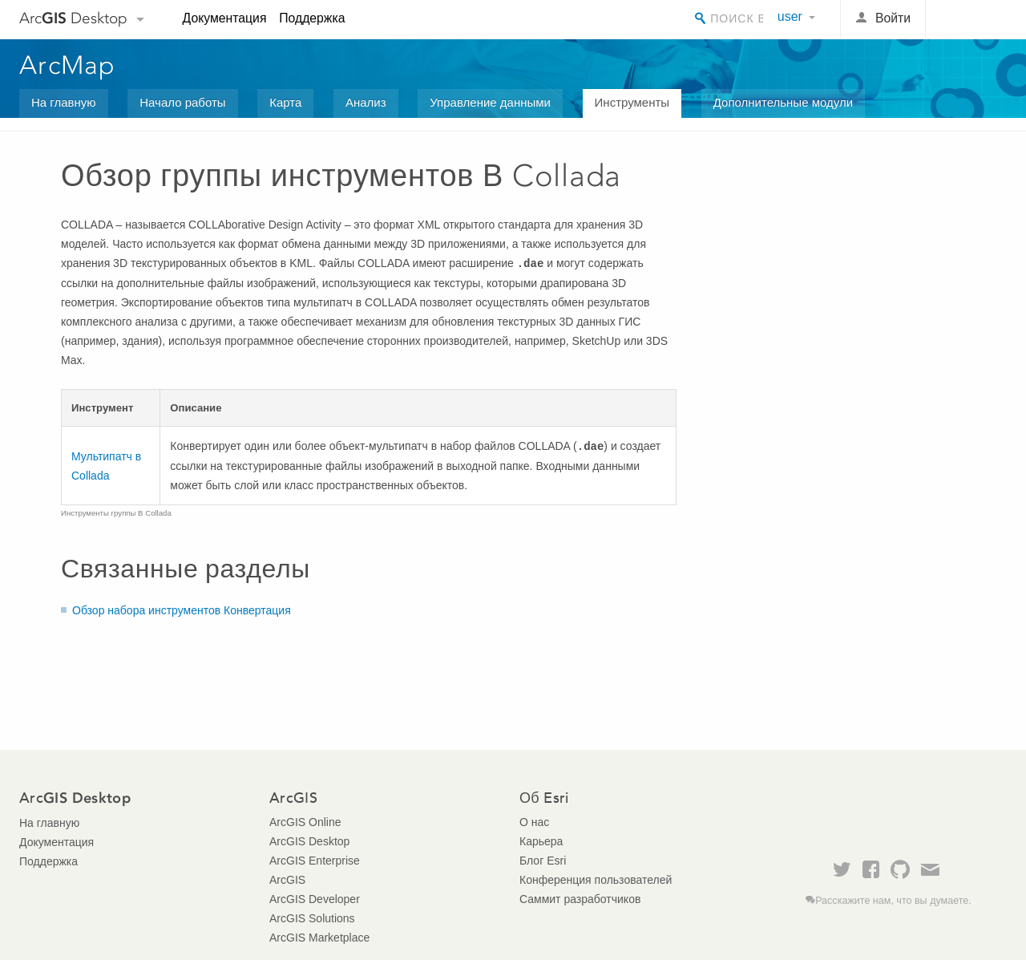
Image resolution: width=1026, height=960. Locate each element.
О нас (534, 822)
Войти (893, 18)
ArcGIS (287, 879)
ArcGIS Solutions (312, 918)
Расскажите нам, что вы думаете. (893, 900)
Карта (285, 102)
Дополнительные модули (783, 102)
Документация (225, 18)
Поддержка (312, 18)
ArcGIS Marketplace (319, 937)
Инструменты (632, 102)
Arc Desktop (73, 18)
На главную (63, 102)
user (790, 16)
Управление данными (490, 102)
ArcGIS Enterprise (314, 860)
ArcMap (67, 65)
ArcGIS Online (305, 822)
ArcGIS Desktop (309, 841)
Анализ (365, 102)
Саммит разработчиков (579, 899)
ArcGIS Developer (314, 899)
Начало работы (182, 102)
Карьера (541, 841)
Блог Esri (542, 860)
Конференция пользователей (595, 879)
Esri (973, 19)
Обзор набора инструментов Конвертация (181, 610)
